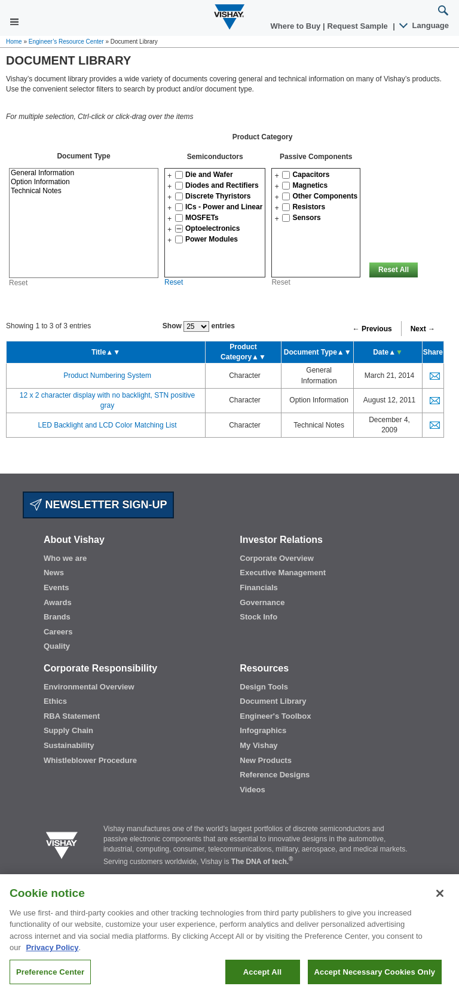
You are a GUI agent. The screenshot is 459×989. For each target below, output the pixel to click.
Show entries (199, 326)
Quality (57, 646)
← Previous (372, 329)
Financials (259, 587)
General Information (84, 173)
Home (14, 41)
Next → (423, 329)
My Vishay (258, 745)
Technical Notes (84, 191)
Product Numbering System (107, 375)
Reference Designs (275, 774)
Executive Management (283, 572)
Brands (57, 616)
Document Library (273, 701)
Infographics (263, 730)
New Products (266, 760)
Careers (58, 631)
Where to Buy (297, 26)
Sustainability (69, 745)
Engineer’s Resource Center (66, 41)
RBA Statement (72, 716)
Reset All (393, 269)
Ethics (55, 701)
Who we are (65, 558)
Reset (173, 282)
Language (424, 25)
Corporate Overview (277, 558)
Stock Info (258, 616)
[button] (169, 176)
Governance (262, 602)
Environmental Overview (89, 686)
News (54, 572)
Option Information (84, 182)
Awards (58, 602)
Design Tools (264, 686)
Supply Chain (68, 730)
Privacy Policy (52, 957)
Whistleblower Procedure (90, 760)
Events (56, 587)
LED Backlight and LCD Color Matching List (107, 425)
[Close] (440, 902)
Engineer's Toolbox (275, 716)
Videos (252, 789)
